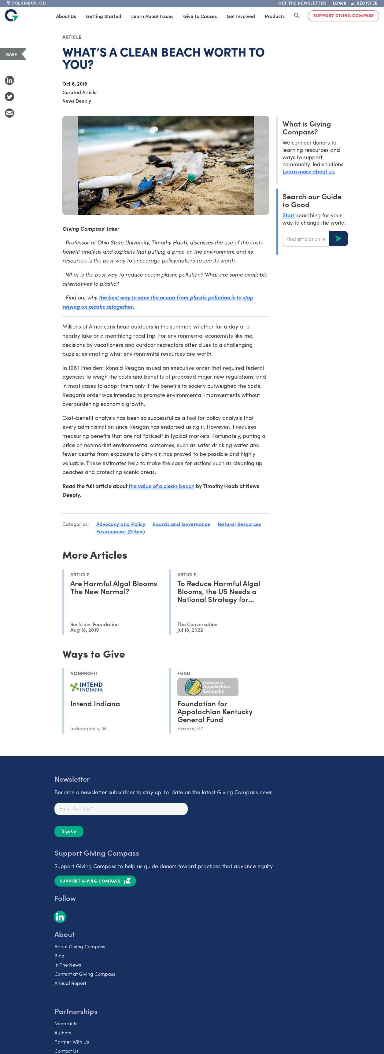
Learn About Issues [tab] (152, 16)
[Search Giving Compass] (297, 16)
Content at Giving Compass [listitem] (84, 973)
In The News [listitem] (67, 964)
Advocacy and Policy (121, 523)
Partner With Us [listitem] (71, 1041)
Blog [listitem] (59, 955)
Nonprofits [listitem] (65, 1023)
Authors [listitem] (62, 1032)
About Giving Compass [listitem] (79, 946)
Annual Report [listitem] (70, 982)
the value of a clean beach (161, 486)
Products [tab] (275, 16)
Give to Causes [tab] (200, 16)
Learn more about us (308, 171)
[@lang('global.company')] (11, 15)
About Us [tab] (66, 16)
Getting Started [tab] (103, 16)
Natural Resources (239, 523)
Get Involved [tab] (241, 16)
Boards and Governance (181, 523)
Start (288, 215)
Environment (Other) (120, 531)
